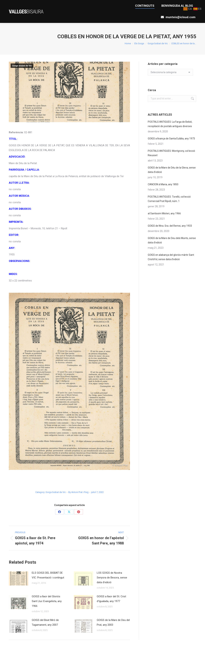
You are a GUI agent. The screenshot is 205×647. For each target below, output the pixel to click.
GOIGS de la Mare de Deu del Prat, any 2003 (113, 622)
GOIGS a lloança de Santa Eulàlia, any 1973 (171, 138)
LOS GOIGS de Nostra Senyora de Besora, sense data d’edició (112, 577)
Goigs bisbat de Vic (22, 66)
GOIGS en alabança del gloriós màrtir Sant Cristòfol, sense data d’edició (171, 257)
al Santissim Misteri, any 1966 (164, 213)
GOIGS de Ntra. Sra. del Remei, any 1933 (170, 225)
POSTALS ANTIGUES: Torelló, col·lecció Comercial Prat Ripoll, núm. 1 (169, 199)
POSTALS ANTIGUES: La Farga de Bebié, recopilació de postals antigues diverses (170, 124)
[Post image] (18, 578)
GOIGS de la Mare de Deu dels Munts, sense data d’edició (172, 240)
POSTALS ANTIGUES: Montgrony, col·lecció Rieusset (171, 153)
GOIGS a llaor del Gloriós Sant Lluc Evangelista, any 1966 (47, 601)
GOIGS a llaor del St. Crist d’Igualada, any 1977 (111, 599)
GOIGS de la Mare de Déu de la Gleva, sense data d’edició (172, 169)
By (78, 492)
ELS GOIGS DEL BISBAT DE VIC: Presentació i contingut (48, 575)
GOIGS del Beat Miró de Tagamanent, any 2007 (45, 622)
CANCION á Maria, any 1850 (163, 184)
